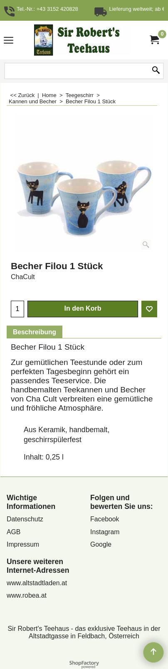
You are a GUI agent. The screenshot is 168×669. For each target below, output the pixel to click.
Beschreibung (34, 332)
